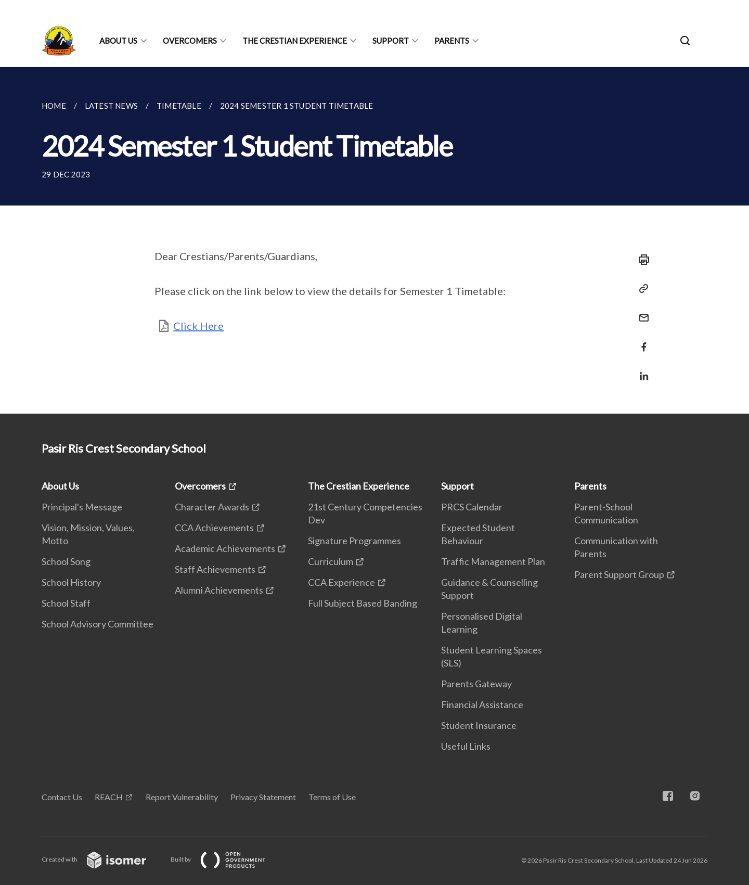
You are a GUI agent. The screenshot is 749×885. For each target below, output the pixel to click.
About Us (118, 40)
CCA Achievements (214, 527)
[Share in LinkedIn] (641, 370)
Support (390, 40)
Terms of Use (332, 797)
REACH (109, 797)
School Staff (66, 603)
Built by (226, 859)
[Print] (641, 259)
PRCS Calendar (471, 506)
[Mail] (641, 311)
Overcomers (190, 40)
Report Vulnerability (182, 797)
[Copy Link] (641, 288)
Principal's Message (82, 506)
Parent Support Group (619, 574)
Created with (102, 859)
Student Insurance (478, 725)
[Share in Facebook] (641, 340)
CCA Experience (341, 582)
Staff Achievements (215, 569)
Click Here (198, 325)
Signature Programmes (354, 540)
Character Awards (212, 506)
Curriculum (330, 561)
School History (71, 582)
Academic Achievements (225, 548)
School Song (66, 561)
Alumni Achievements (219, 590)
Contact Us (62, 797)
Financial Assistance (482, 704)
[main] (374, 240)
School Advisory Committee (97, 624)
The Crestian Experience (294, 40)
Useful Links (465, 746)
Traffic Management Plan (493, 561)
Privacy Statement (263, 797)
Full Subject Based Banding (362, 603)
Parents (451, 40)
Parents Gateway (476, 683)
